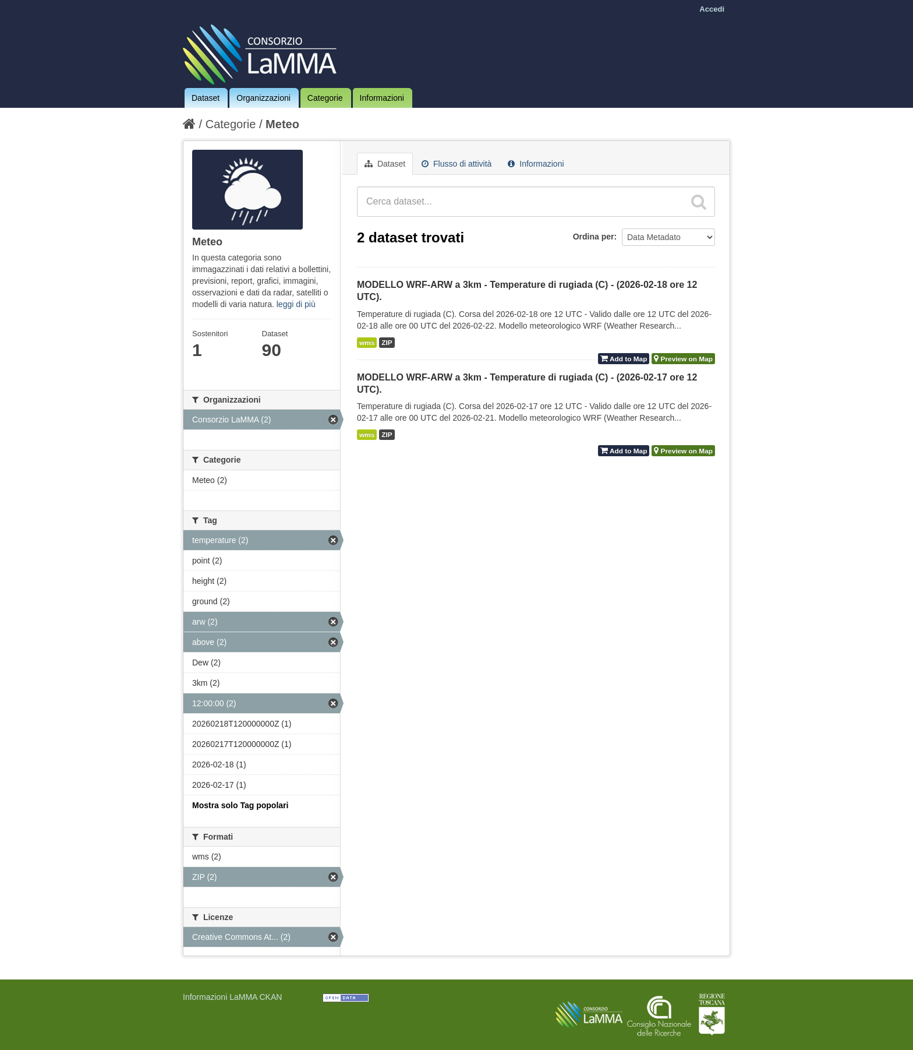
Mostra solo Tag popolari (240, 805)
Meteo (282, 124)
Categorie (325, 98)
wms (366, 343)
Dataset (206, 98)
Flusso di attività (456, 163)
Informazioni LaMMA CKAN (232, 997)
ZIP (386, 343)
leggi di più (296, 304)
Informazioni (382, 98)
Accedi (711, 9)
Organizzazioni (263, 98)
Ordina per (593, 236)
